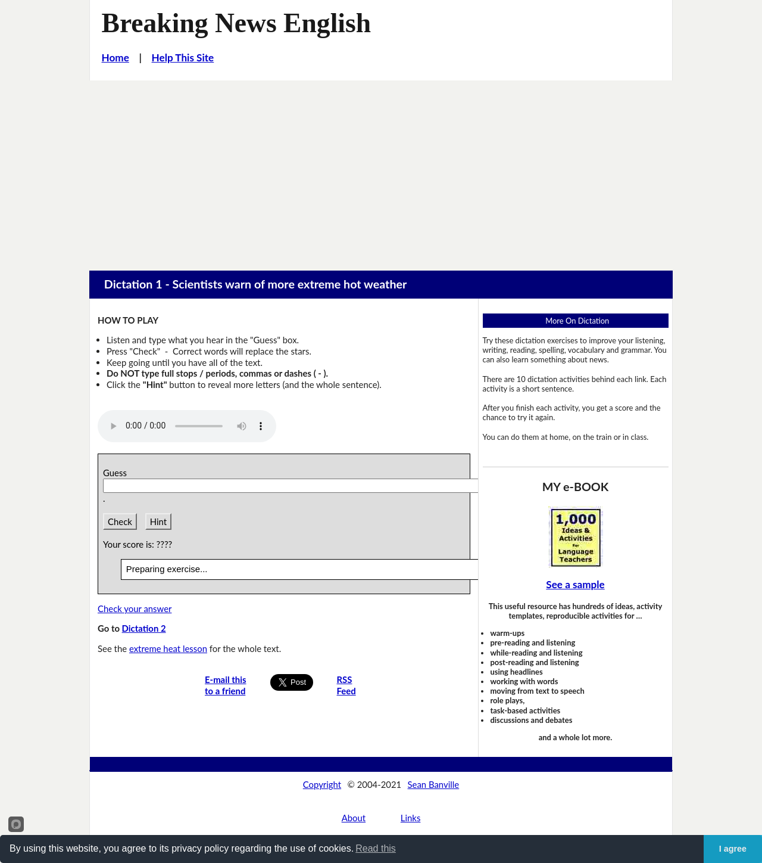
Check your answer (134, 608)
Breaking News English (236, 23)
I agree (733, 848)
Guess (117, 472)
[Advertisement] (381, 169)
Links (411, 817)
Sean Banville (434, 784)
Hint (158, 521)
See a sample (575, 584)
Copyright (322, 784)
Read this (375, 848)
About (354, 817)
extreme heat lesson (168, 648)
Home (115, 57)
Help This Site (183, 57)
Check (120, 521)
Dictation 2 (144, 628)
